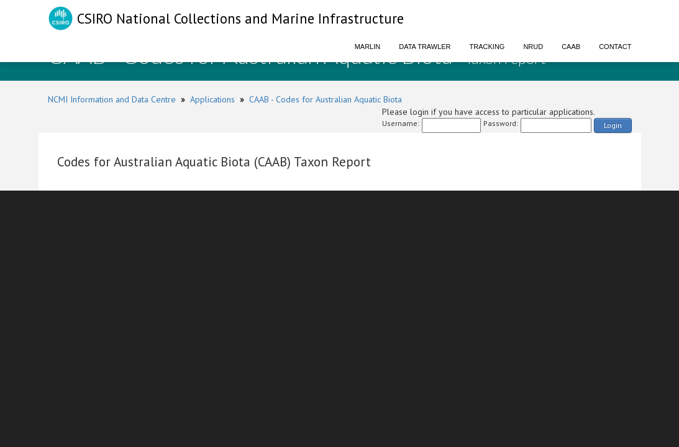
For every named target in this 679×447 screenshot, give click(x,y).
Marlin (368, 46)
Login (613, 125)
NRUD (533, 46)
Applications (212, 99)
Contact (615, 46)
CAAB (571, 46)
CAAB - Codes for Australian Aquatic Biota (325, 99)
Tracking (487, 46)
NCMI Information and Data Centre (112, 99)
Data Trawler (424, 46)
